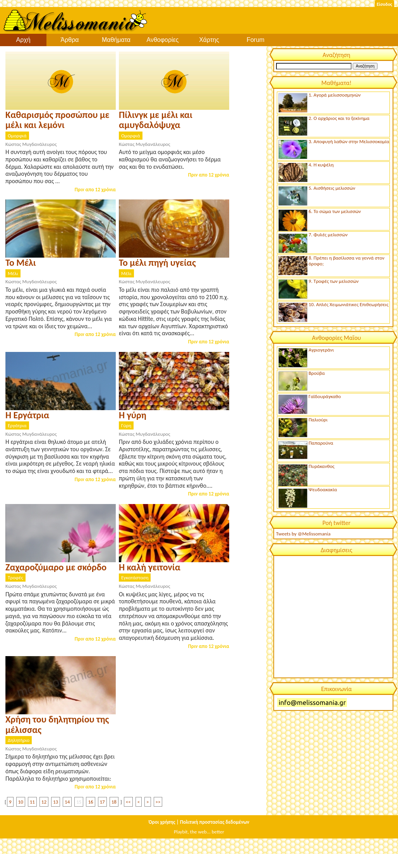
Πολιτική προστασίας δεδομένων (214, 822)
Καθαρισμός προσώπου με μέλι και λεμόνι (57, 119)
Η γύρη (132, 415)
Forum (255, 39)
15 (78, 802)
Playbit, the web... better (199, 832)
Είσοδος (384, 4)
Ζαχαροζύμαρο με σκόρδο (55, 567)
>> (158, 802)
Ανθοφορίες (163, 39)
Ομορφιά (17, 136)
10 (20, 802)
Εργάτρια (17, 425)
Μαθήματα (116, 39)
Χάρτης (209, 39)
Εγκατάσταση (134, 577)
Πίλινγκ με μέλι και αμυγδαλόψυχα (155, 119)
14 (67, 802)
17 (102, 802)
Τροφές (15, 577)
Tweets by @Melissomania (303, 534)
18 (114, 802)
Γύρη (126, 425)
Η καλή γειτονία (149, 567)
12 (43, 802)
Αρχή (23, 39)
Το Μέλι (20, 262)
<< (128, 802)
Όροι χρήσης (162, 822)
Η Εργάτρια (27, 415)
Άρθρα (69, 39)
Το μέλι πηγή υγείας (157, 262)
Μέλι (13, 273)
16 (90, 802)
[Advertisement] (333, 616)
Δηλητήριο (18, 740)
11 (32, 802)
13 (55, 802)
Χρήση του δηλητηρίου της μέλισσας (57, 724)
